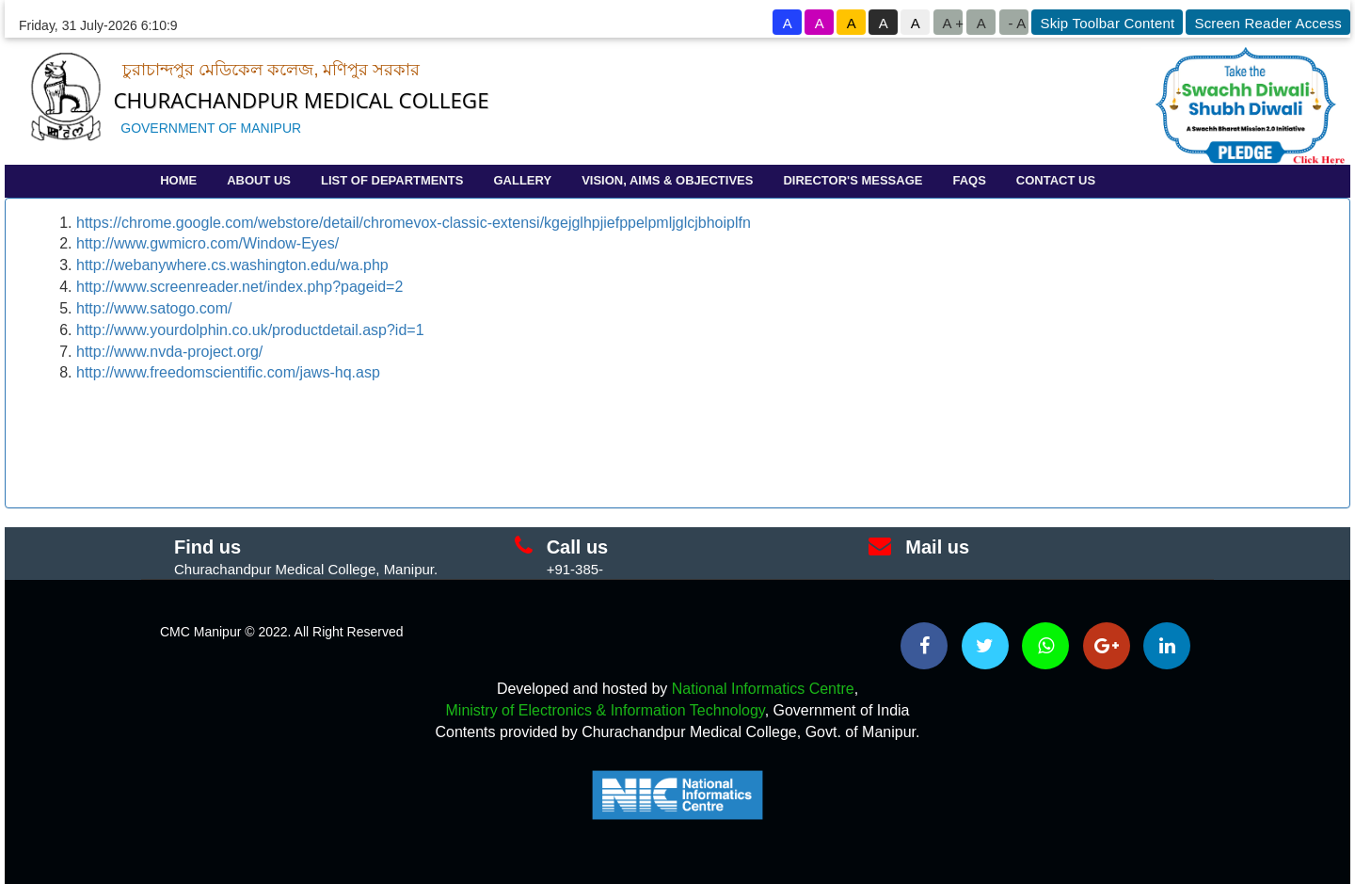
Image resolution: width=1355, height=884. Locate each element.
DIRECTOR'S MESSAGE (852, 180)
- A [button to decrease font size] (1017, 23)
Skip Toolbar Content (1107, 23)
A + (952, 23)
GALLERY (522, 180)
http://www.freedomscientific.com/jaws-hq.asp (228, 372)
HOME (178, 180)
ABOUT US (259, 180)
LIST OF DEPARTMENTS (392, 180)
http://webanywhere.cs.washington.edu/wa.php (232, 265)
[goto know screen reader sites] (1266, 22)
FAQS (968, 180)
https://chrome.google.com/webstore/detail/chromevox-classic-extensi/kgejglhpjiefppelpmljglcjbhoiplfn (413, 223)
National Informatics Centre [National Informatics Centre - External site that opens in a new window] (763, 689)
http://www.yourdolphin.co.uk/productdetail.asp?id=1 (250, 330)
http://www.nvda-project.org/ (169, 352)
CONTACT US (1055, 180)
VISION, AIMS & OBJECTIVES (667, 180)
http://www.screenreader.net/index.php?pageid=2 (239, 287)
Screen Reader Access (1268, 23)
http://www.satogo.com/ (153, 308)
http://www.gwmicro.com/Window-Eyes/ (207, 243)
